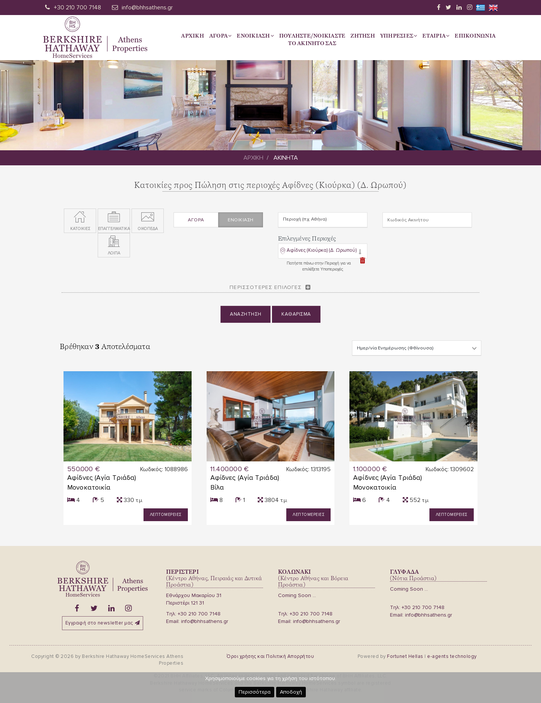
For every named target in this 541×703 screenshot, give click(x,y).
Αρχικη (192, 36)
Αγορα (220, 36)
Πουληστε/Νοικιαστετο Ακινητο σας (312, 39)
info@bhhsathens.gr (147, 7)
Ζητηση (363, 36)
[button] (320, 255)
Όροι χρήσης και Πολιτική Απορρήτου (270, 656)
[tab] (322, 255)
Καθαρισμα (296, 317)
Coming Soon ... (297, 595)
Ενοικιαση (255, 36)
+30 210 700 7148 (77, 7)
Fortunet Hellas (405, 656)
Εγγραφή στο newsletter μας (102, 623)
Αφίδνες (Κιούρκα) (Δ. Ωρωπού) (322, 253)
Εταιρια (435, 36)
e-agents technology (452, 656)
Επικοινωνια (475, 36)
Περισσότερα (254, 692)
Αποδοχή (291, 692)
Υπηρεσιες (398, 36)
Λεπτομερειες (165, 514)
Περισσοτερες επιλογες (266, 290)
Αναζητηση (245, 317)
